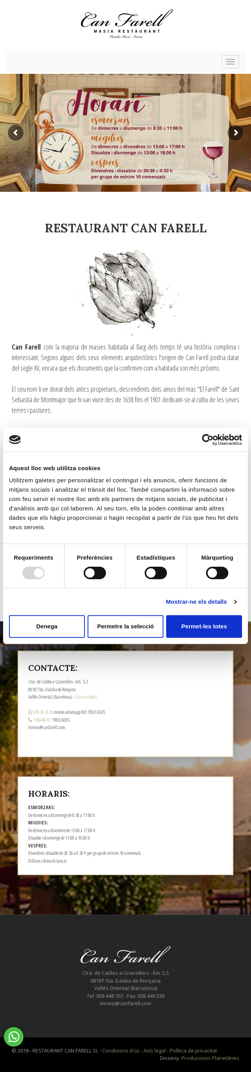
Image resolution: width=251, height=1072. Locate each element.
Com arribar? (86, 696)
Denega (46, 626)
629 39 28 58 (41, 711)
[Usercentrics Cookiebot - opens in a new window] (208, 440)
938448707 (40, 719)
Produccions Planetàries (210, 1057)
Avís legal (154, 1050)
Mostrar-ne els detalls (196, 601)
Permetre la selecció (125, 626)
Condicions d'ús (121, 1050)
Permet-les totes (204, 626)
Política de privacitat (193, 1050)
